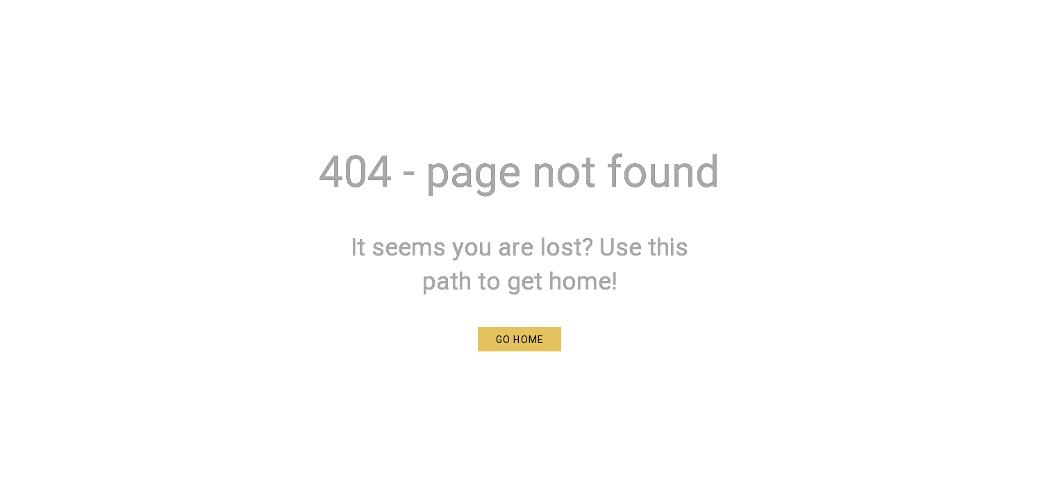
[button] (519, 339)
